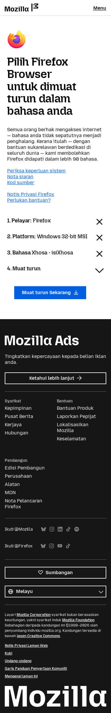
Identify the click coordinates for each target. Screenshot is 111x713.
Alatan (12, 484)
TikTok (68, 529)
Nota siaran (20, 176)
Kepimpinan (18, 408)
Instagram (51, 529)
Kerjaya (13, 424)
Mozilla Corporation (34, 615)
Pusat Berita (19, 416)
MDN (10, 492)
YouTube (59, 546)
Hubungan (16, 433)
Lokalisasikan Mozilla (73, 427)
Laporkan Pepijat (76, 416)
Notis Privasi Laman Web (26, 646)
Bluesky (43, 529)
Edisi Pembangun (25, 468)
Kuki (8, 653)
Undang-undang (18, 661)
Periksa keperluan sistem (36, 171)
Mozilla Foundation (78, 620)
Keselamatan (71, 439)
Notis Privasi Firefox (30, 194)
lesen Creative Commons (38, 636)
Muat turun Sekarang (50, 292)
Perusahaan (18, 476)
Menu (99, 8)
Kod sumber (20, 182)
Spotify (76, 529)
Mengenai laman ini (21, 676)
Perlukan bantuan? (29, 200)
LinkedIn (60, 529)
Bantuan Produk (75, 408)
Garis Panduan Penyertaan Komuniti (36, 669)
